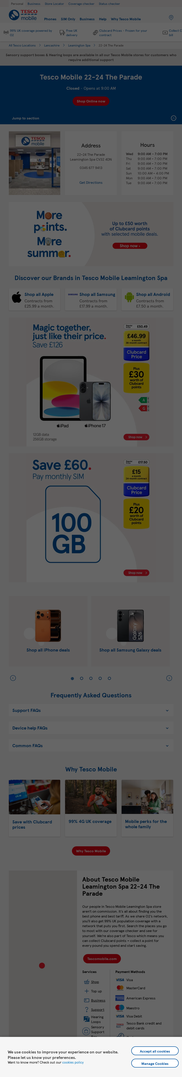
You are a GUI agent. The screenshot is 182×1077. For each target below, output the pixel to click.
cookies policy (73, 1062)
